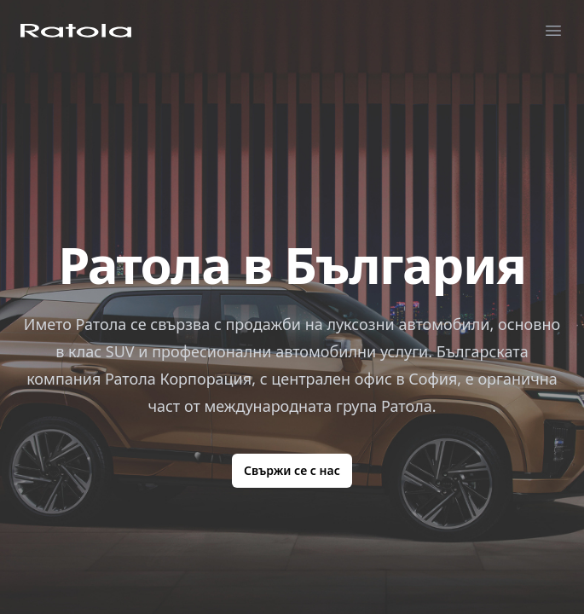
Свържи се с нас (292, 470)
